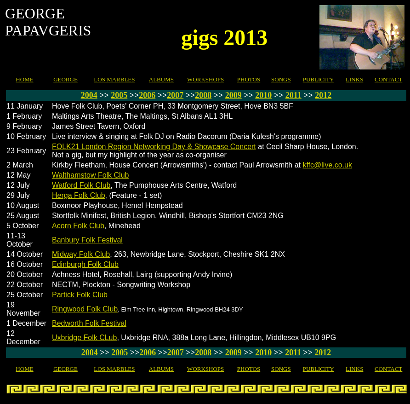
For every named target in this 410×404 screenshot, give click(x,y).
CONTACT (388, 79)
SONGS (281, 79)
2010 (263, 95)
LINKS (354, 79)
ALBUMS (161, 79)
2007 (175, 95)
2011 (293, 95)
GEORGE (65, 79)
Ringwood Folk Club (85, 309)
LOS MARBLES (114, 79)
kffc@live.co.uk (327, 165)
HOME (24, 79)
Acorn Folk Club (78, 226)
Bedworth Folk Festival (89, 323)
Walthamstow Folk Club (90, 175)
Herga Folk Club (78, 195)
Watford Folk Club (81, 185)
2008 (203, 95)
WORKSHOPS (205, 79)
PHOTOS (248, 79)
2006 (147, 95)
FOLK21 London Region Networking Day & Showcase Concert (154, 146)
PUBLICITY (318, 79)
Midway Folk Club (81, 254)
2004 (89, 95)
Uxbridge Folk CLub (84, 337)
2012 (323, 95)
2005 (119, 95)
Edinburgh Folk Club (85, 264)
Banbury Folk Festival (87, 240)
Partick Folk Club (80, 295)
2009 (233, 95)
